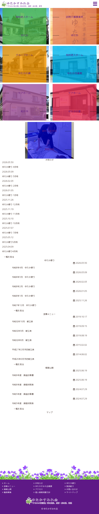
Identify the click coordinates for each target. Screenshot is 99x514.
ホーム (7, 483)
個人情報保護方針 (42, 492)
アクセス (39, 489)
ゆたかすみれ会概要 (43, 486)
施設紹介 (70, 486)
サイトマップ (72, 492)
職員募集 (7, 492)
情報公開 (7, 489)
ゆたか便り (71, 483)
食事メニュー (9, 486)
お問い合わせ (72, 489)
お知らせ (39, 483)
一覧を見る (9, 256)
